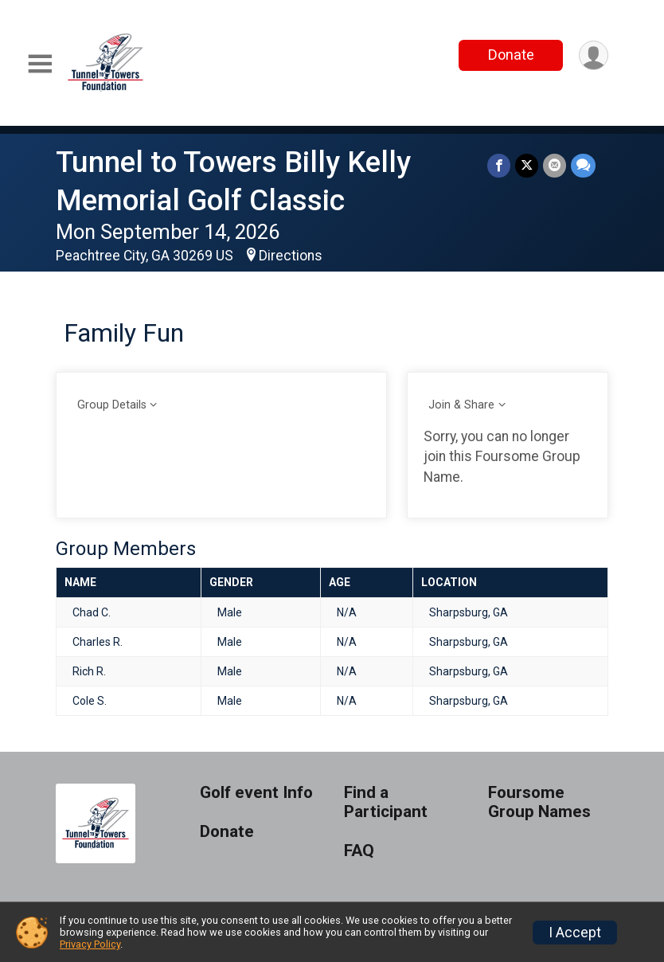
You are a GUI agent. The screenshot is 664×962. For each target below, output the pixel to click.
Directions (290, 256)
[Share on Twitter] (526, 165)
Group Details (111, 405)
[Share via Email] (554, 165)
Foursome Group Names (539, 802)
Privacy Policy (90, 944)
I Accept (575, 932)
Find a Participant (386, 802)
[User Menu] (593, 55)
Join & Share (461, 405)
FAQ (359, 851)
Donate (511, 54)
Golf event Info (256, 793)
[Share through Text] (583, 165)
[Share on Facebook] (498, 165)
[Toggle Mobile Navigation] (40, 64)
